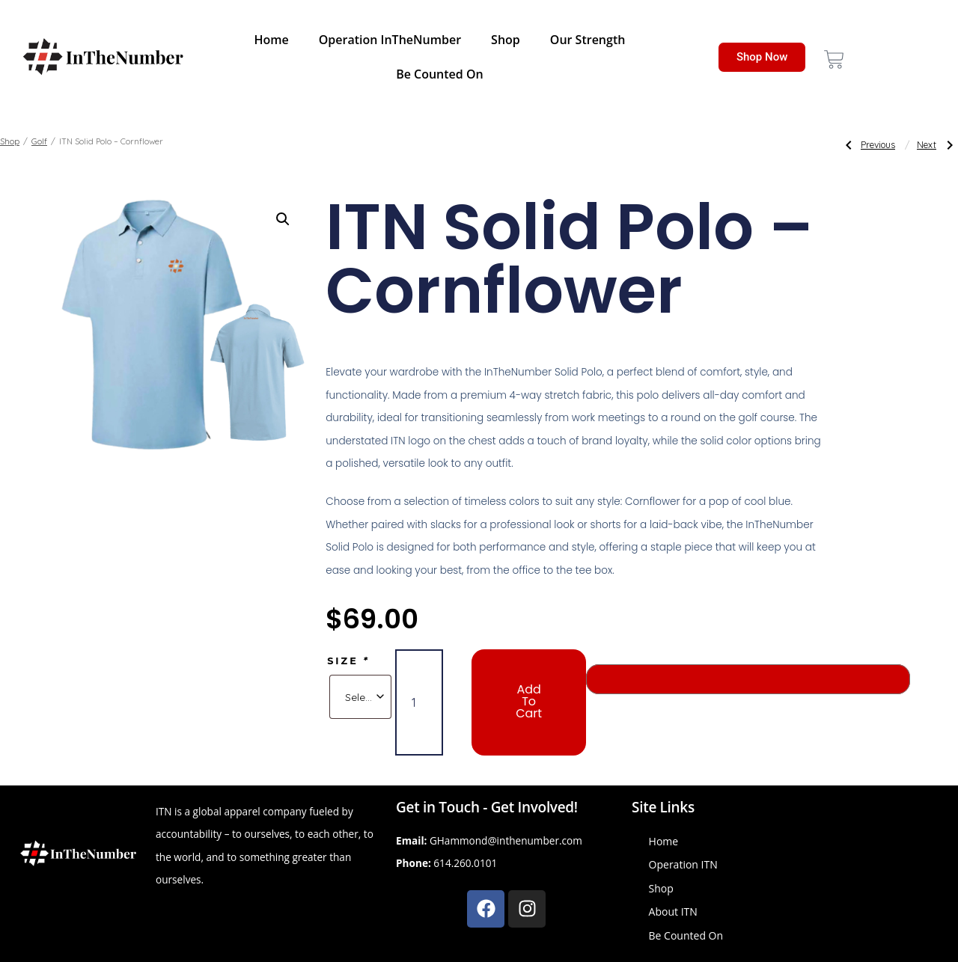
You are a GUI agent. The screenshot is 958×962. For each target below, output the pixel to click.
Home (271, 39)
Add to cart (529, 701)
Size (348, 661)
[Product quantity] (419, 702)
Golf (39, 141)
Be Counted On (439, 74)
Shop (505, 39)
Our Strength (588, 39)
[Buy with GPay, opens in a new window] (748, 679)
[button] (282, 219)
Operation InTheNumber (390, 39)
